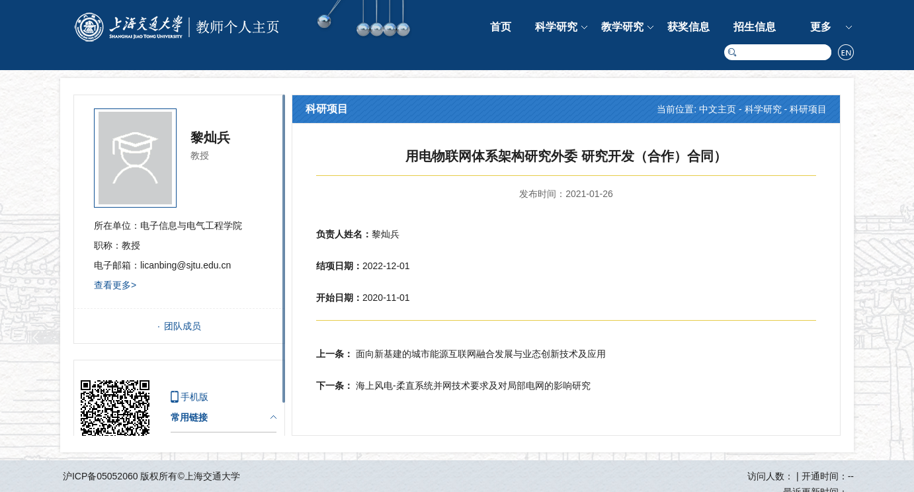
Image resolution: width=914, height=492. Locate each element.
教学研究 (622, 26)
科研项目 (808, 109)
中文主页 (717, 109)
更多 (820, 26)
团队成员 (182, 326)
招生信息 (754, 26)
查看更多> (115, 285)
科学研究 (556, 26)
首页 (500, 26)
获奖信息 (688, 26)
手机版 (194, 396)
